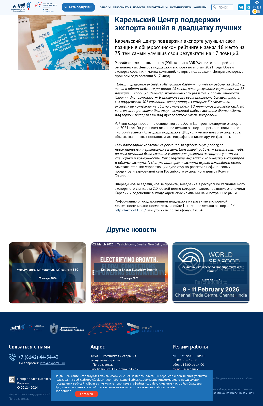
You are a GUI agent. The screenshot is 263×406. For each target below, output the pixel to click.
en (259, 7)
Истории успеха (181, 7)
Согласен (86, 394)
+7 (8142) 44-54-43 (34, 357)
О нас (105, 7)
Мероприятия (122, 7)
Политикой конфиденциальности (233, 393)
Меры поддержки (78, 7)
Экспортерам (157, 7)
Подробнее (63, 391)
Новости (139, 7)
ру (254, 7)
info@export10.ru (52, 363)
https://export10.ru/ (130, 210)
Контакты (200, 7)
